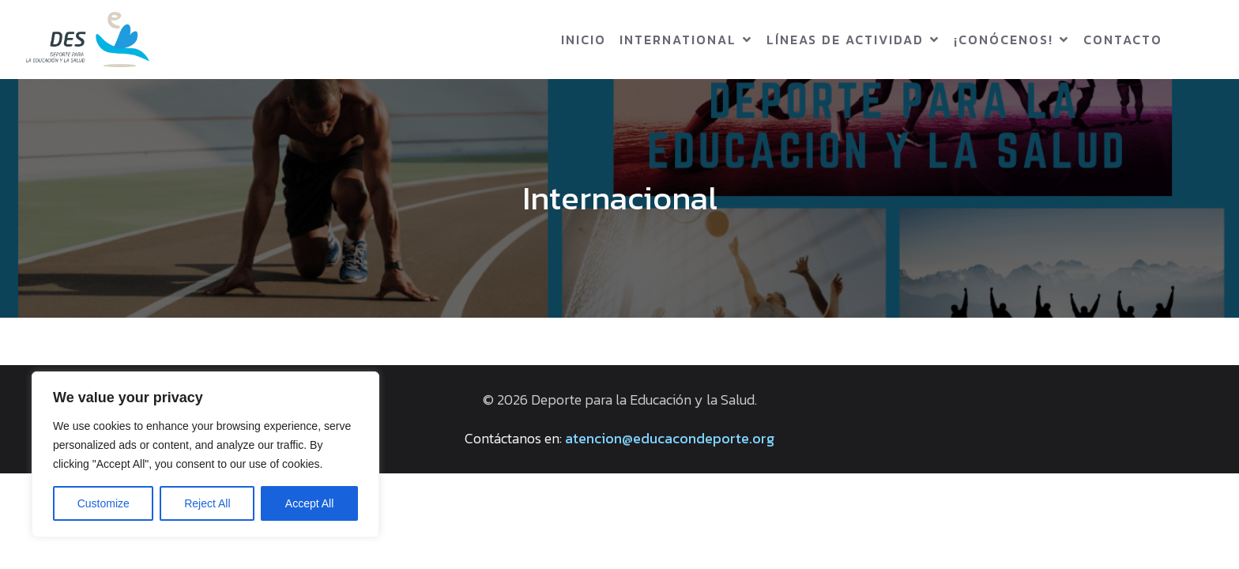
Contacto (1122, 39)
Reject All (207, 503)
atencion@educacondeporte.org (669, 438)
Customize (103, 503)
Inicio (583, 39)
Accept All (309, 503)
